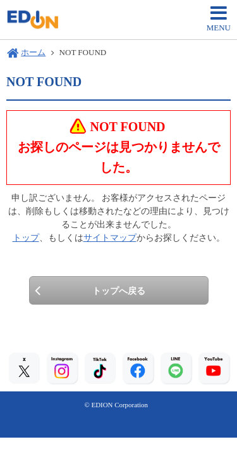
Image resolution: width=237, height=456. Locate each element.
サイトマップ (110, 238)
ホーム (33, 52)
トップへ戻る (118, 291)
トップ (26, 238)
